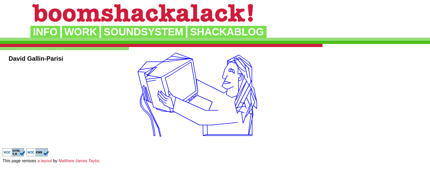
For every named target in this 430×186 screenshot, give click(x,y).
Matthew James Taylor (79, 161)
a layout (44, 161)
